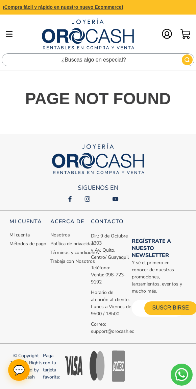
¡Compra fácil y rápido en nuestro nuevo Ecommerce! (63, 7)
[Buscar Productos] (187, 60)
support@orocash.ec (112, 331)
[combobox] (98, 59)
